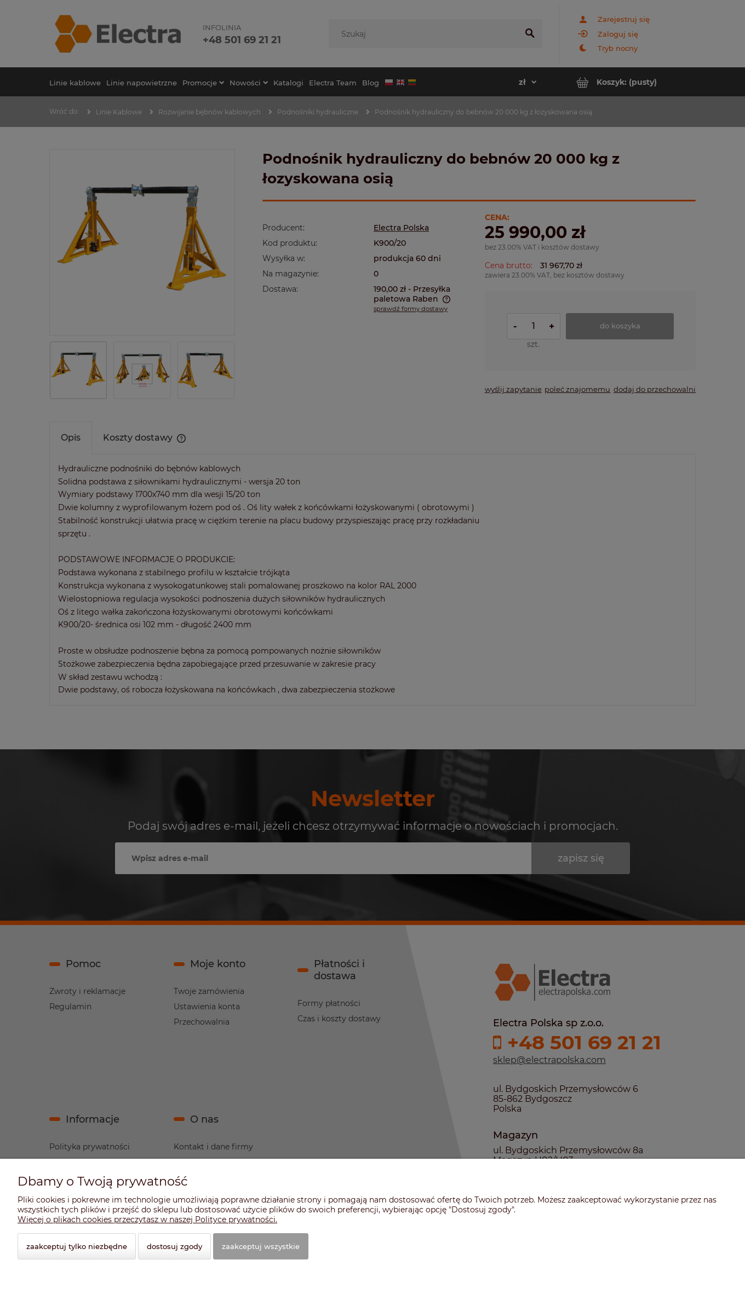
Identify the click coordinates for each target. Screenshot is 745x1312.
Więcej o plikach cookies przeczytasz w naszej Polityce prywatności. (147, 1219)
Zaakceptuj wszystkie (261, 1246)
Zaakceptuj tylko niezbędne (76, 1246)
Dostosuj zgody (174, 1246)
